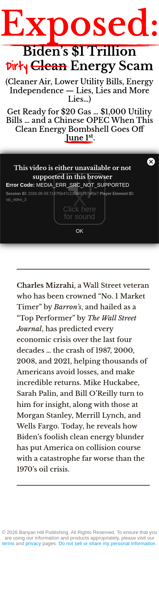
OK (79, 231)
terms (8, 543)
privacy (33, 543)
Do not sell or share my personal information (107, 543)
